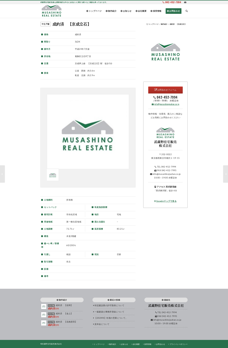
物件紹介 (164, 24)
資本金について (102, 324)
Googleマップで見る (165, 201)
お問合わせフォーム (165, 89)
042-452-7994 (173, 2)
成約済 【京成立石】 (71, 24)
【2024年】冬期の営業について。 (111, 318)
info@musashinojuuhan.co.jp (165, 104)
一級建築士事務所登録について (109, 311)
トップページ (154, 24)
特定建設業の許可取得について (109, 305)
